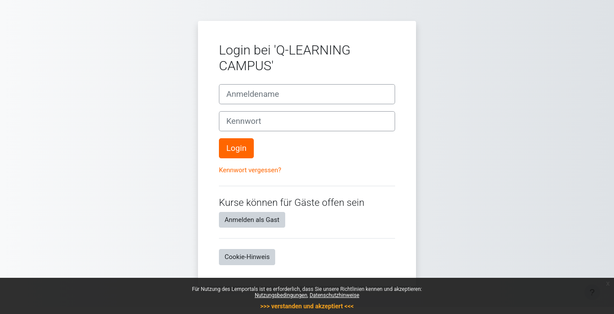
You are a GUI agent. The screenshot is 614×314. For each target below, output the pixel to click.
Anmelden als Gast (252, 220)
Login (236, 148)
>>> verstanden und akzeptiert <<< (307, 306)
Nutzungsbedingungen (281, 295)
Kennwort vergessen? (250, 170)
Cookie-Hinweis (247, 257)
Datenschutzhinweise (334, 295)
